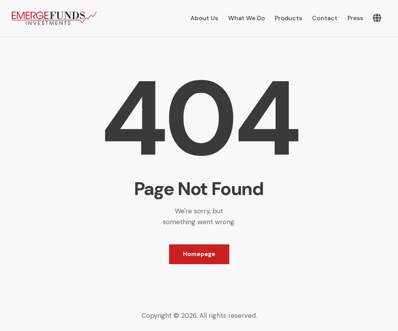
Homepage (199, 254)
